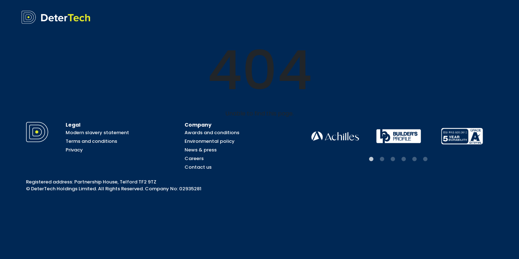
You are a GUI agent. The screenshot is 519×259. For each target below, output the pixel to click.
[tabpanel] (335, 136)
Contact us (198, 167)
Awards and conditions (212, 132)
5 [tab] (414, 159)
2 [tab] (382, 159)
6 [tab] (425, 159)
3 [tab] (392, 159)
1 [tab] (371, 159)
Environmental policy (210, 141)
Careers (194, 158)
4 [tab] (403, 159)
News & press (201, 149)
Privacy (74, 149)
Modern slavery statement (97, 132)
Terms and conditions (91, 141)
